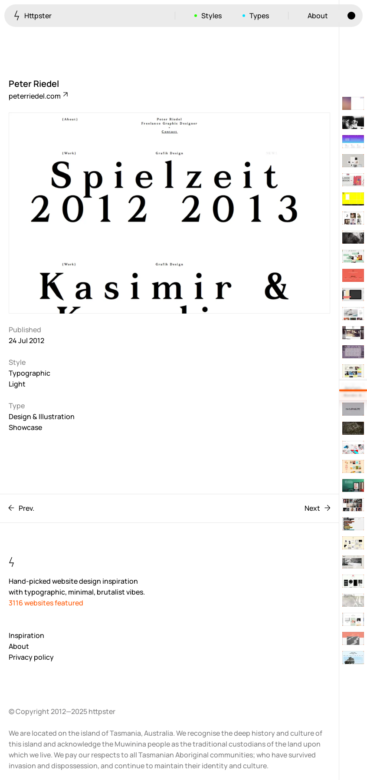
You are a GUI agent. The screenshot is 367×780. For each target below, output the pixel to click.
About (318, 15)
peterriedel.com (38, 96)
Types (259, 15)
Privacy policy (31, 657)
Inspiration (26, 635)
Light (17, 384)
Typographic (29, 373)
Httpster (33, 15)
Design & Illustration (42, 416)
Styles (211, 15)
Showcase (25, 427)
